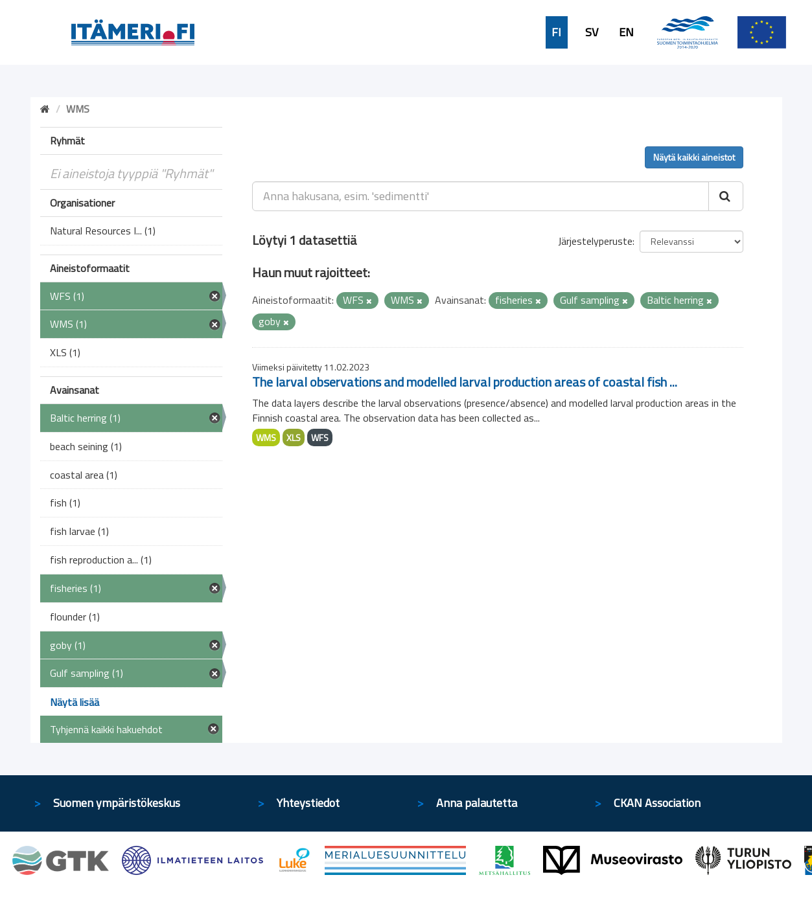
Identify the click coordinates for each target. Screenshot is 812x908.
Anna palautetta (476, 803)
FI (556, 32)
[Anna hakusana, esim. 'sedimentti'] (480, 196)
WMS (266, 437)
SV (591, 32)
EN (626, 32)
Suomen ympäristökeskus (116, 803)
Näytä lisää (74, 702)
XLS (293, 437)
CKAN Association (657, 803)
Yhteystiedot (308, 803)
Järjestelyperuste (595, 241)
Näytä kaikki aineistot (694, 157)
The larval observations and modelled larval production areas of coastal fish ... (464, 382)
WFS (320, 437)
